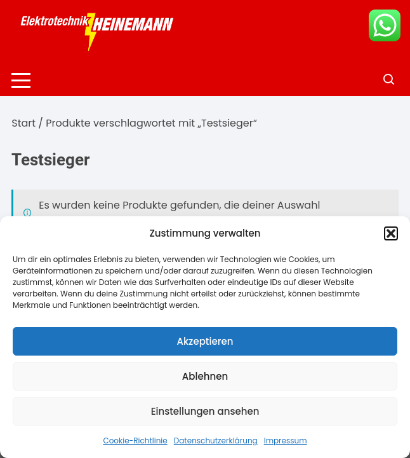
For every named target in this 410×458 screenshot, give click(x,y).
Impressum (285, 440)
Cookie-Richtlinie (135, 440)
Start (23, 123)
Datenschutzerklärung (216, 440)
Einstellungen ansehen (205, 411)
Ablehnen (205, 376)
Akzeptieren (205, 341)
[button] (391, 233)
